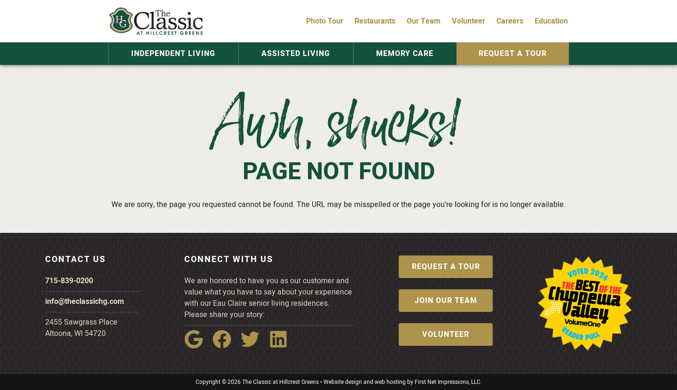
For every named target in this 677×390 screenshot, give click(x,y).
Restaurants (374, 21)
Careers (509, 21)
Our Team (424, 21)
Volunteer (468, 21)
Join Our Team (446, 300)
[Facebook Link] (226, 346)
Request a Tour (512, 53)
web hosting (390, 382)
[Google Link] (197, 346)
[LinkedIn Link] (282, 346)
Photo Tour (324, 21)
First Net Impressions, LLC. (448, 382)
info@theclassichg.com (84, 301)
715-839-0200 (69, 281)
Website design (342, 382)
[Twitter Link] (254, 346)
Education (551, 21)
